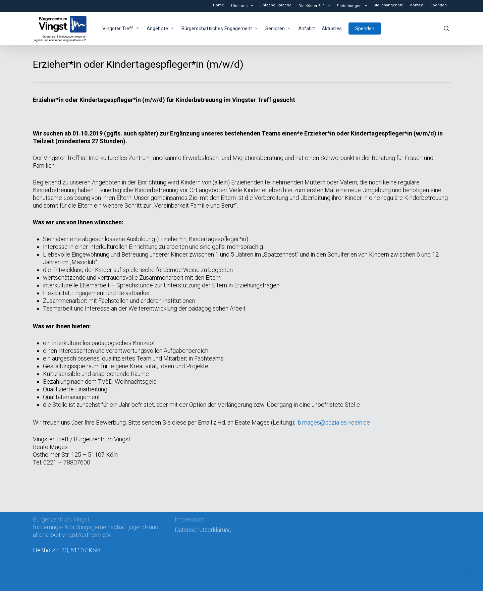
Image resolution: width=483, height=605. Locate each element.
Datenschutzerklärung (203, 529)
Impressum (189, 519)
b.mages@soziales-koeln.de (334, 422)
